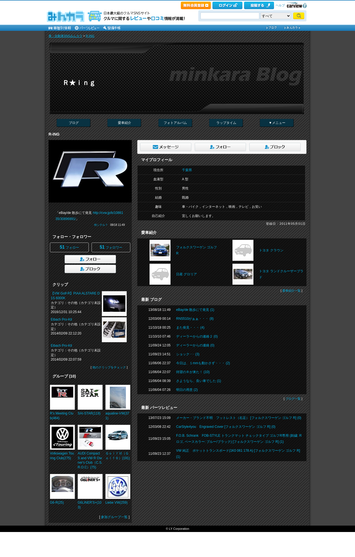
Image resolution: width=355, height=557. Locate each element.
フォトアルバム (175, 123)
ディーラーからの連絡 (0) (195, 345)
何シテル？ (101, 224)
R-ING (90, 36)
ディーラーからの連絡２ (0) (197, 336)
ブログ (74, 123)
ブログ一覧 (293, 398)
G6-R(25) (57, 502)
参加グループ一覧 (114, 517)
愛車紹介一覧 (291, 290)
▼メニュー (277, 123)
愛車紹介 (124, 123)
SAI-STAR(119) (89, 413)
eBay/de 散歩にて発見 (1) (195, 310)
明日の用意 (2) (187, 390)
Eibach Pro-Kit (61, 319)
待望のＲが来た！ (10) (193, 372)
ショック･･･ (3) (187, 354)
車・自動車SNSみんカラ (65, 36)
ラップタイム (226, 123)
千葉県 (187, 170)
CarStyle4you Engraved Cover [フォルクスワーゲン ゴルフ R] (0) (225, 427)
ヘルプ (280, 5)
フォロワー (111, 247)
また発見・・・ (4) (190, 327)
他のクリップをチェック (109, 367)
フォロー (69, 247)
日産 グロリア (186, 274)
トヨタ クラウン (271, 250)
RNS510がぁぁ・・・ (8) (195, 319)
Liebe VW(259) (116, 502)
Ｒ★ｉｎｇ (79, 82)
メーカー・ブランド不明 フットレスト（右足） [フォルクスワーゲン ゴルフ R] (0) (238, 418)
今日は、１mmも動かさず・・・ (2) (203, 363)
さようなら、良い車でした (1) (198, 381)
